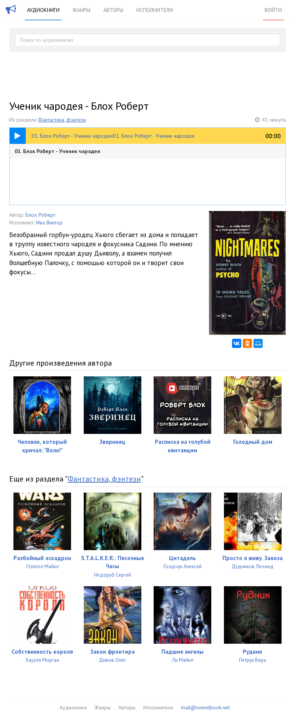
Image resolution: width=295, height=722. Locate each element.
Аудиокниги (43, 10)
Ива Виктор (49, 222)
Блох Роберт (40, 214)
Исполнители (154, 10)
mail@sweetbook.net (205, 707)
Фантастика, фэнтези (62, 119)
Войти (273, 10)
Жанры (81, 10)
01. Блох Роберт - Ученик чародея (57, 151)
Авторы (113, 10)
